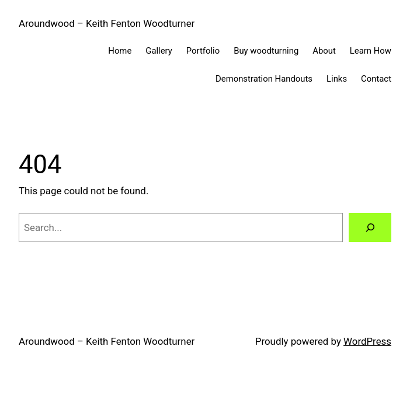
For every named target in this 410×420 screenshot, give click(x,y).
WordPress (367, 341)
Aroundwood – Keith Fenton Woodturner (106, 23)
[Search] (370, 228)
